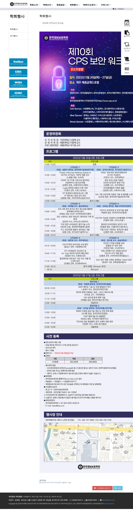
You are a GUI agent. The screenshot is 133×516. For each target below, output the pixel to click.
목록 (118, 488)
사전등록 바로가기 (102, 488)
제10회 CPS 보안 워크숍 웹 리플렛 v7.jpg (55, 482)
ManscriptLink (109, 504)
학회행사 (74, 5)
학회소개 (34, 5)
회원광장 (61, 5)
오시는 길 (46, 497)
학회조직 (48, 5)
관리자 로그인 (57, 497)
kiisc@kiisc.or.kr (108, 500)
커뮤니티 (106, 5)
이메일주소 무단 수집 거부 (32, 497)
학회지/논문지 (90, 5)
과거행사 (14, 36)
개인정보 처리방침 (15, 497)
